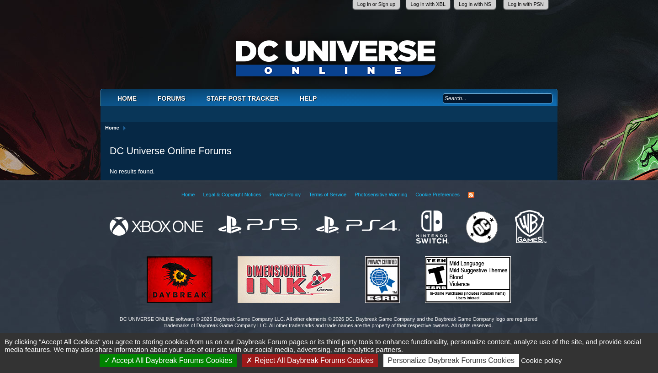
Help (308, 98)
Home (127, 98)
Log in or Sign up (376, 4)
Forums (172, 98)
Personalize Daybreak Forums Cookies (451, 360)
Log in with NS (475, 4)
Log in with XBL (428, 4)
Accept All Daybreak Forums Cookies (168, 360)
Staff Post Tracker (243, 98)
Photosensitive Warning (381, 194)
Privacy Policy (285, 194)
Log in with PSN (526, 4)
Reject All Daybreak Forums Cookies (309, 360)
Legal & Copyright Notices (232, 194)
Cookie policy (541, 360)
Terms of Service (327, 194)
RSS (471, 195)
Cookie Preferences (437, 194)
